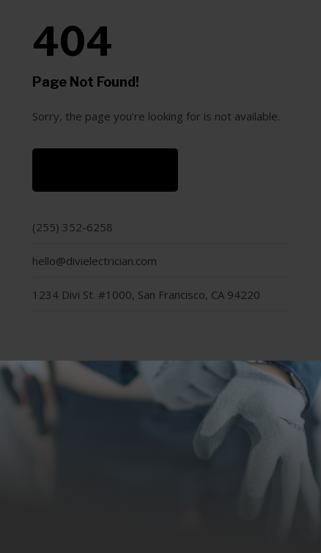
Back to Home (105, 170)
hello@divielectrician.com (94, 260)
